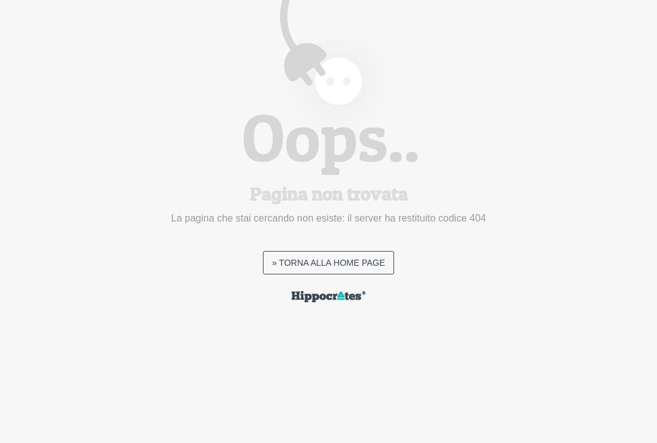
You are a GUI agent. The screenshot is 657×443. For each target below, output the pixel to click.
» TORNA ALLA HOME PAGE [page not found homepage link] (328, 263)
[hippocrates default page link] (328, 299)
